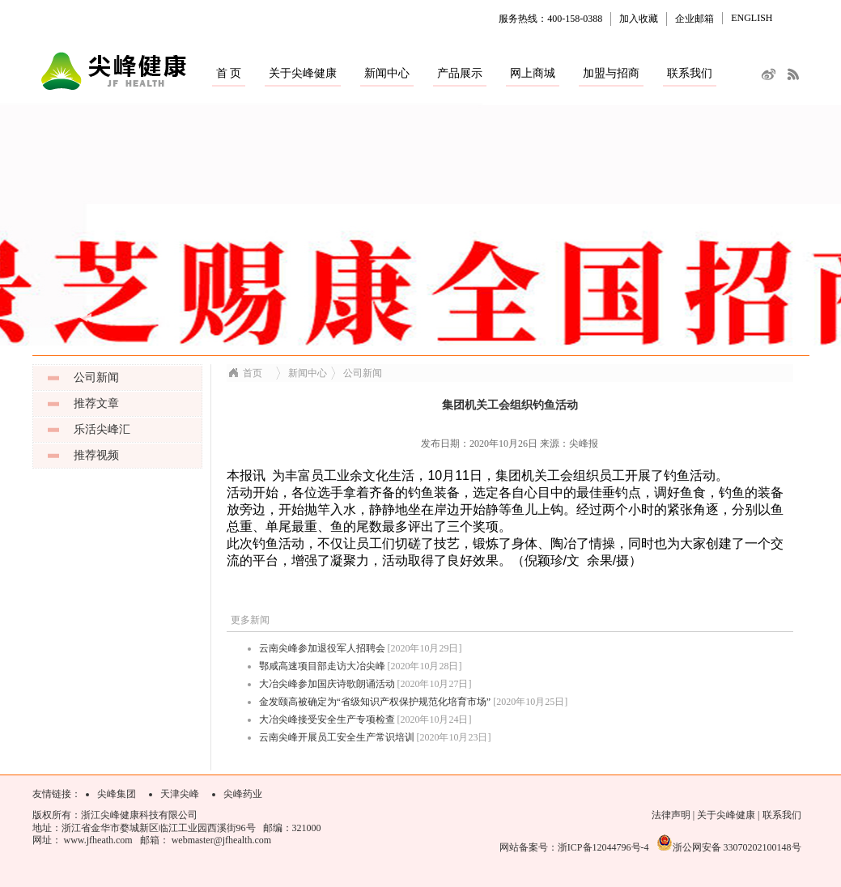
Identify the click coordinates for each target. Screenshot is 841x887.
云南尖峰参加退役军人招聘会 (322, 648)
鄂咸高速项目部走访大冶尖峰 (322, 666)
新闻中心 (387, 73)
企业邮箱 (694, 18)
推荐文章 (96, 403)
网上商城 (532, 73)
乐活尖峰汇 (102, 429)
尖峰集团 (116, 794)
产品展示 (459, 73)
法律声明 (671, 815)
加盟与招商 (611, 73)
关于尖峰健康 (303, 73)
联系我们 (689, 73)
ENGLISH (751, 17)
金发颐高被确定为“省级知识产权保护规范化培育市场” (375, 701)
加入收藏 (638, 18)
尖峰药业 (242, 794)
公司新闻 (96, 377)
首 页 (229, 73)
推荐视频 (96, 455)
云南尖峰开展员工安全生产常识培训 (336, 737)
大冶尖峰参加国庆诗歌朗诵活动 (327, 684)
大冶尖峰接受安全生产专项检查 (327, 719)
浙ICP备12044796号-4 (603, 847)
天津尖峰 (179, 794)
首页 (252, 373)
